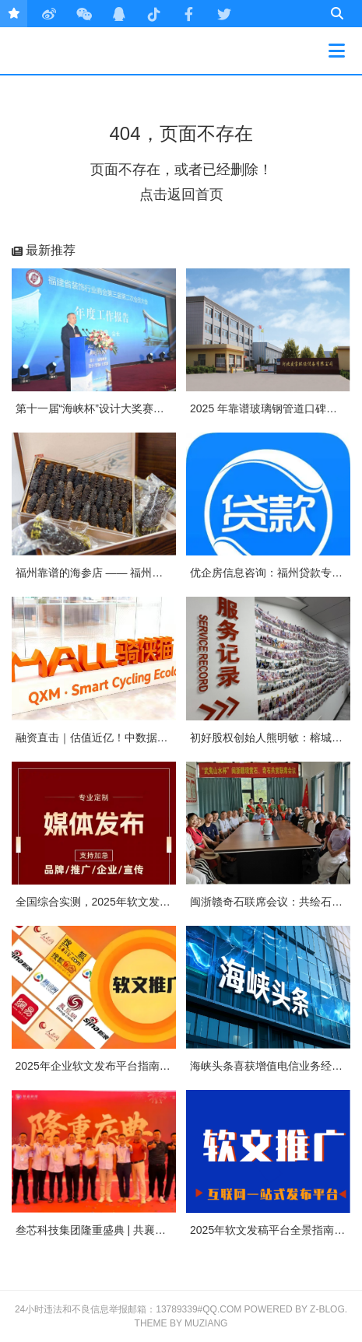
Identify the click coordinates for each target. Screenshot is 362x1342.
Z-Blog (327, 1309)
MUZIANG (206, 1323)
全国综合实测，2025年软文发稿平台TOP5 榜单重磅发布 (152, 901)
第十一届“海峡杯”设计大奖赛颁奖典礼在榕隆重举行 (139, 408)
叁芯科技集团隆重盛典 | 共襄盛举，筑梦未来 (123, 1230)
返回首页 (195, 194)
